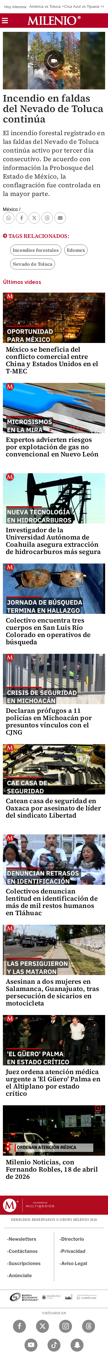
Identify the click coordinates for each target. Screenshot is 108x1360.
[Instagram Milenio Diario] (65, 1326)
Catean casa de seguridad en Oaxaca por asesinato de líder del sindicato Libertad (53, 808)
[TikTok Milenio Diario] (54, 1345)
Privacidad (73, 1251)
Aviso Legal (74, 1263)
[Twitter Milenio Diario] (42, 1326)
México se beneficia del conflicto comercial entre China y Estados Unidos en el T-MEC (52, 360)
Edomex (76, 250)
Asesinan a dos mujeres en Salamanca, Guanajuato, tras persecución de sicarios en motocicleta (52, 992)
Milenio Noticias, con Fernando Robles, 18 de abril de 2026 (52, 1169)
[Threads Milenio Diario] (88, 1326)
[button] (4, 22)
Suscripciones (25, 1263)
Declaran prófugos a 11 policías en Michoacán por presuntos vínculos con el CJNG (49, 721)
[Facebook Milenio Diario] (19, 1326)
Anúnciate (20, 1275)
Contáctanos (23, 1251)
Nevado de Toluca (32, 264)
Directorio (72, 1239)
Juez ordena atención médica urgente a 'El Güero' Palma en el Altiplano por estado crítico (53, 1082)
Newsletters (22, 1239)
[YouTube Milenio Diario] (30, 1345)
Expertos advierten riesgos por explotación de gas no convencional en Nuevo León (52, 447)
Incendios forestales (36, 250)
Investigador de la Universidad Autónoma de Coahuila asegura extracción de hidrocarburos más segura (53, 540)
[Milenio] (54, 20)
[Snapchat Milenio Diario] (77, 1345)
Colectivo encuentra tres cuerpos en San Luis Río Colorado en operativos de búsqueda (48, 631)
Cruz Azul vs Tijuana (81, 6)
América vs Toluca (45, 6)
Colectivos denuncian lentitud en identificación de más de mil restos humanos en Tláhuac (52, 902)
